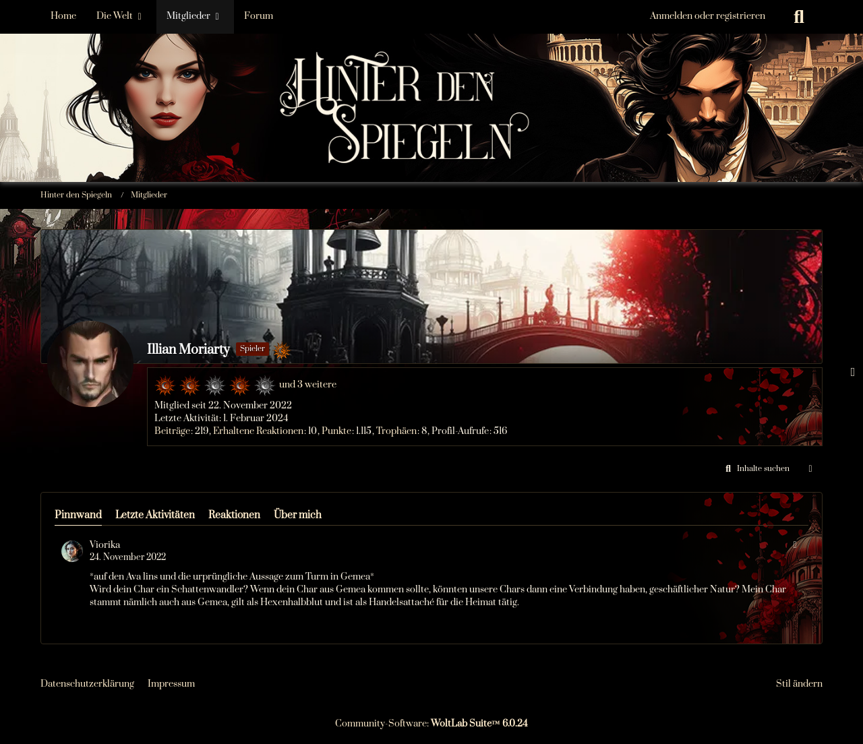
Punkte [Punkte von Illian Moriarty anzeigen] (336, 431)
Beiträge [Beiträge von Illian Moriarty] (172, 431)
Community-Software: (431, 724)
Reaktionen (234, 515)
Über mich (298, 515)
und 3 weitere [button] (307, 385)
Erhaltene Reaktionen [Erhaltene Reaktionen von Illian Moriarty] (258, 431)
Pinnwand (78, 515)
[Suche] (799, 17)
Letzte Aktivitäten (155, 515)
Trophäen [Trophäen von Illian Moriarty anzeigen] (396, 431)
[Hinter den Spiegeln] (431, 67)
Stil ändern (799, 684)
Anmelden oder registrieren (707, 16)
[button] (755, 469)
